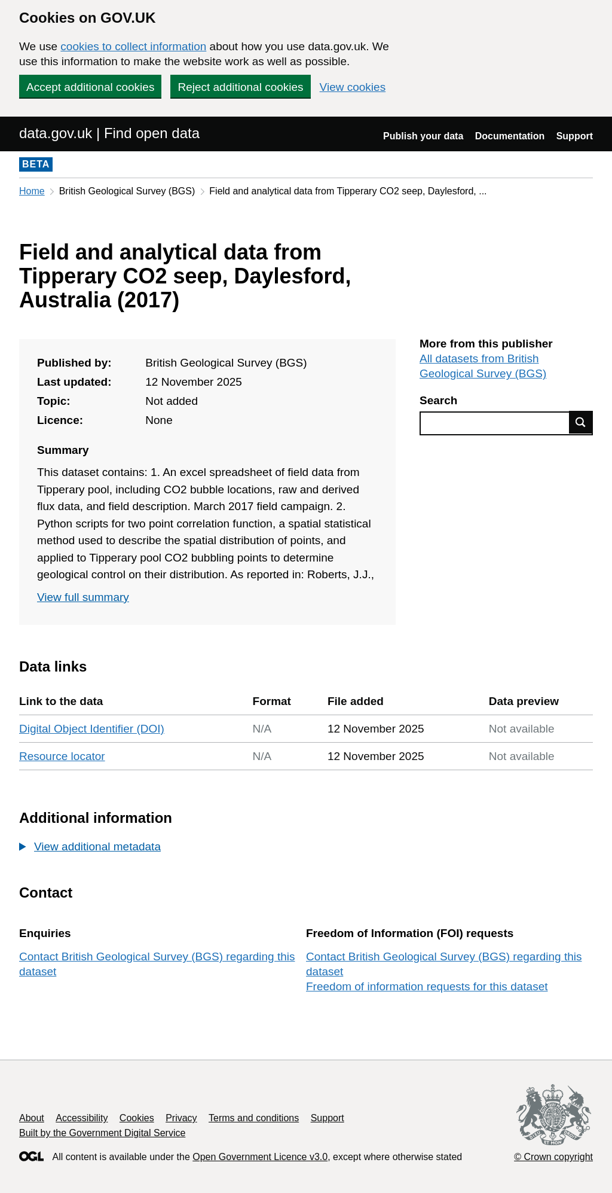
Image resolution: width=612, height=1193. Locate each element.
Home (32, 191)
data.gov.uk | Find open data (109, 133)
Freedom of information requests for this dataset (426, 986)
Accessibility (82, 1118)
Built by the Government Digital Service (102, 1133)
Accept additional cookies (90, 87)
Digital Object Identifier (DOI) (91, 728)
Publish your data (423, 136)
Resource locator (62, 756)
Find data (581, 422)
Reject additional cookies (240, 87)
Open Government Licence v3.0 (260, 1157)
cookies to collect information (133, 46)
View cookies (353, 87)
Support (574, 136)
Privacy (181, 1118)
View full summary (83, 597)
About (31, 1118)
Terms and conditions (254, 1118)
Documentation (509, 136)
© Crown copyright (553, 1157)
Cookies (137, 1118)
